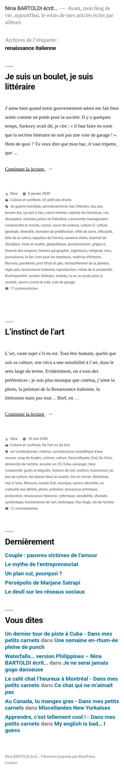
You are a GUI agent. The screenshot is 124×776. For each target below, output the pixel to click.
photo (43, 489)
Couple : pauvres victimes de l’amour (51, 555)
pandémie (27, 263)
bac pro (97, 206)
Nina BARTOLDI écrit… (31, 8)
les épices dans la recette (49, 477)
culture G (88, 225)
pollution (56, 489)
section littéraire (41, 276)
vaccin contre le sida (34, 282)
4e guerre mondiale (25, 206)
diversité (27, 231)
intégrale (96, 251)
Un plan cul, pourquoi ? (33, 573)
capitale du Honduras (84, 213)
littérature (100, 477)
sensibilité (84, 496)
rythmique (67, 496)
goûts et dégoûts (37, 470)
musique (64, 483)
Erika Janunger (75, 464)
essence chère (76, 238)
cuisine (48, 458)
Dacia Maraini (79, 458)
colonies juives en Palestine (45, 219)
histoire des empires (21, 251)
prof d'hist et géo (50, 263)
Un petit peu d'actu (56, 200)
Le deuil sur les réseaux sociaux (45, 591)
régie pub (12, 269)
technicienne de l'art (40, 502)
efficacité (105, 231)
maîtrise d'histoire (87, 257)
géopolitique (56, 244)
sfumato (100, 496)
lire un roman (81, 477)
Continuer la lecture (29, 169)
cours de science (65, 225)
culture (61, 458)
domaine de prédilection (54, 231)
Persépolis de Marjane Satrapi (42, 582)
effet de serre (85, 231)
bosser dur (13, 213)
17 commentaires (24, 288)
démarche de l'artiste (21, 464)
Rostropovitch (16, 276)
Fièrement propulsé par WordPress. (68, 756)
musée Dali (47, 483)
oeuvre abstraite (85, 483)
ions (107, 251)
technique (66, 502)
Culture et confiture (25, 200)
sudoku (61, 276)
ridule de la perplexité (95, 269)
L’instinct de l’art (34, 332)
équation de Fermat (47, 238)
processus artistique (81, 489)
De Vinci (105, 458)
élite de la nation (18, 238)
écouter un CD (50, 464)
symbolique (14, 502)
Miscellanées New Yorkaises (74, 707)
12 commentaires (24, 508)
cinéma (45, 451)
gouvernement (79, 244)
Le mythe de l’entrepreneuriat (41, 564)
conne (46, 225)
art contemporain (23, 451)
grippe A (99, 244)
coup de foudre (29, 458)
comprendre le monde (22, 225)
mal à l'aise (13, 483)
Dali (94, 458)
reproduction (66, 269)
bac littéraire (79, 206)
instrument (99, 470)
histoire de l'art (63, 470)
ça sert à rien (33, 213)
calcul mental (56, 213)
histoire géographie (54, 251)
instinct (83, 470)
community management (88, 219)
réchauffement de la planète (87, 263)
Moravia (11, 263)
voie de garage (63, 282)
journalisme (14, 257)
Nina (14, 193)
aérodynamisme (55, 206)
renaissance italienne (38, 269)
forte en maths (33, 244)
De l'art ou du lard (56, 445)
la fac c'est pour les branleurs (48, 257)
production (13, 496)
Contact (11, 763)
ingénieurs (79, 251)
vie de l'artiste (103, 502)
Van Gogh (83, 502)
